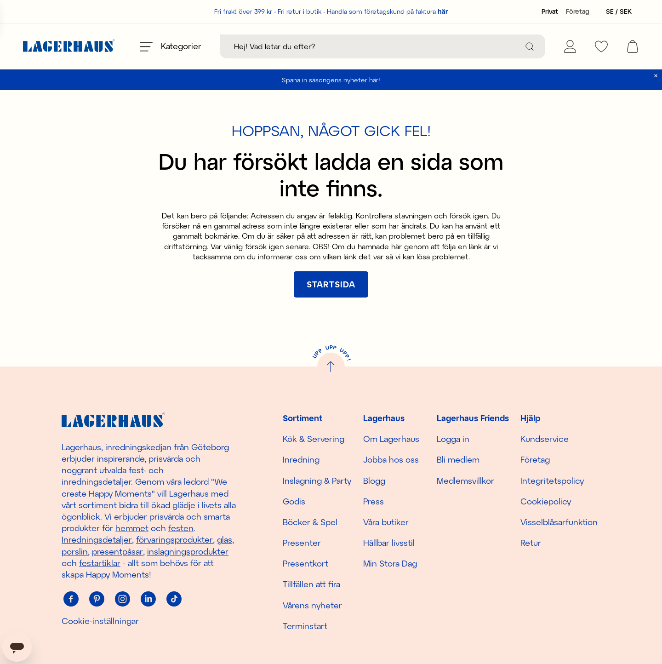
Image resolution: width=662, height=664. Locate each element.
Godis (294, 501)
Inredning (301, 459)
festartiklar (99, 563)
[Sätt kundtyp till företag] (577, 11)
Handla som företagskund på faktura (387, 11)
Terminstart (305, 626)
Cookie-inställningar (100, 621)
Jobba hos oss (391, 459)
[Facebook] (71, 599)
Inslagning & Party (317, 480)
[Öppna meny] (170, 46)
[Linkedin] (148, 599)
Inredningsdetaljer (97, 539)
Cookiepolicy (545, 501)
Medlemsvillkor (465, 480)
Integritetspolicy (552, 480)
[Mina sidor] (570, 46)
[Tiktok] (174, 599)
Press (373, 501)
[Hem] (69, 46)
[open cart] (632, 46)
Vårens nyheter (312, 605)
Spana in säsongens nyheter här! (331, 80)
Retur (530, 543)
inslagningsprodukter (187, 551)
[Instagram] (122, 599)
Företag (535, 459)
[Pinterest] (96, 599)
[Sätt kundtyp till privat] (550, 11)
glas (224, 539)
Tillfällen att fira (311, 584)
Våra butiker (386, 522)
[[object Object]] (331, 284)
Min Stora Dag (390, 563)
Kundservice (544, 439)
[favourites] (601, 46)
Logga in (453, 439)
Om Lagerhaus (391, 439)
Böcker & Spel (310, 522)
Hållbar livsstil (389, 543)
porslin (75, 551)
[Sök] (529, 46)
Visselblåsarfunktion (559, 522)
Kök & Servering (313, 439)
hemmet (131, 528)
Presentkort (305, 563)
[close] (656, 75)
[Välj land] (616, 11)
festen (181, 528)
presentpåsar (117, 551)
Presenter (302, 543)
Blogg (374, 480)
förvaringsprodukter (174, 539)
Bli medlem (458, 459)
